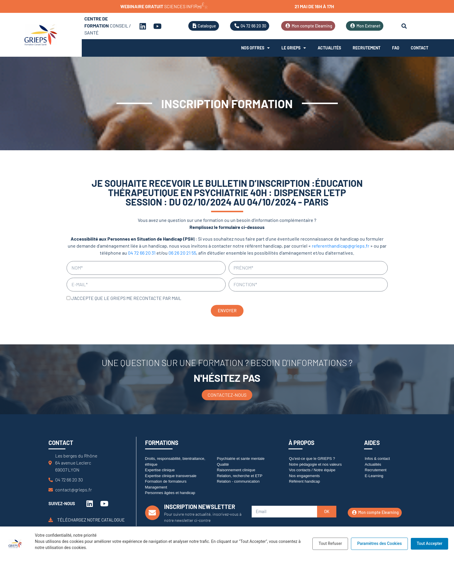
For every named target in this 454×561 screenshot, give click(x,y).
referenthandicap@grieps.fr (340, 245)
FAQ (395, 47)
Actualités (329, 47)
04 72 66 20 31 (142, 253)
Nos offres (255, 48)
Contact (419, 47)
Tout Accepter (429, 543)
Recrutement (366, 47)
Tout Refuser (330, 543)
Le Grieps (293, 48)
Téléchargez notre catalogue (91, 519)
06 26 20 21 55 (182, 253)
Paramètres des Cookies (379, 543)
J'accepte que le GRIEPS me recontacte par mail (126, 298)
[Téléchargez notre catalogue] (50, 520)
